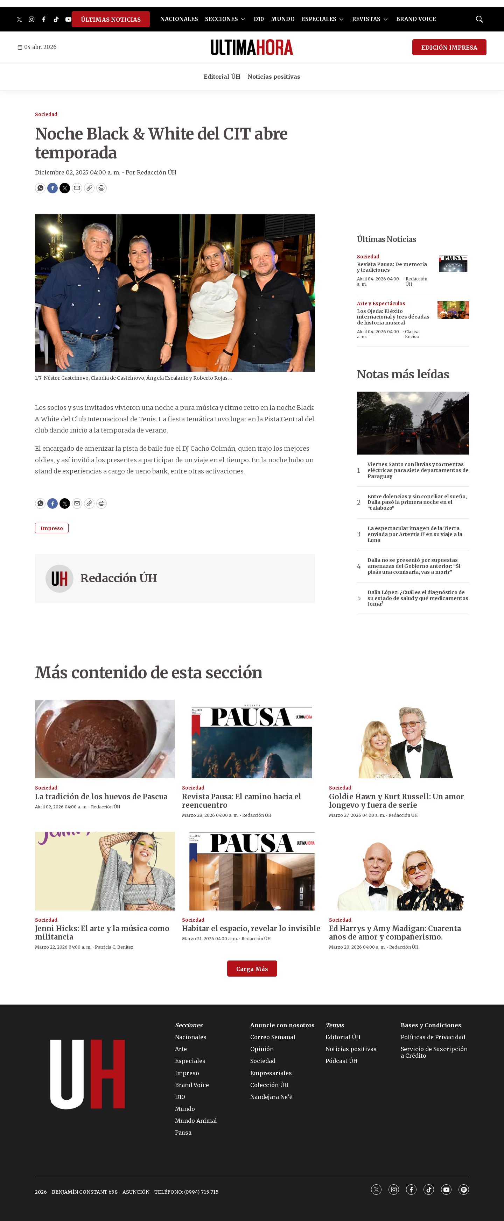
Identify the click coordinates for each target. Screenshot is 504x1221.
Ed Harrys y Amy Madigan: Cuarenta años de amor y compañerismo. (395, 932)
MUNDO (283, 19)
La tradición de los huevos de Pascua (101, 796)
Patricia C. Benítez (114, 947)
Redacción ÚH (118, 578)
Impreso (52, 528)
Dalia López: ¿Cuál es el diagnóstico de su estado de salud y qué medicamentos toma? (418, 598)
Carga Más (252, 968)
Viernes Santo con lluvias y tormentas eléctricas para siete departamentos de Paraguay (418, 470)
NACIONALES (179, 19)
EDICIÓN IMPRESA (449, 47)
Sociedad (46, 114)
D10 (259, 19)
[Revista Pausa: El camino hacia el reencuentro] (252, 739)
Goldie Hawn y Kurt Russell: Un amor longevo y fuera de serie (396, 800)
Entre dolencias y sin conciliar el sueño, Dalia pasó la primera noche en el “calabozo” (417, 502)
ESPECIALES (319, 19)
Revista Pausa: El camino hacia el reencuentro (241, 800)
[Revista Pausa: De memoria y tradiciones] (453, 263)
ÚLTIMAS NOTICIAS (111, 19)
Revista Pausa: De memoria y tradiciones (392, 267)
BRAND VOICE (416, 19)
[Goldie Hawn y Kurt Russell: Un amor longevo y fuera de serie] (399, 739)
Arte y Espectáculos (381, 304)
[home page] (252, 47)
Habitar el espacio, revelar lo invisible (251, 928)
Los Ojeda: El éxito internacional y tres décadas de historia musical (393, 317)
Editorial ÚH (222, 76)
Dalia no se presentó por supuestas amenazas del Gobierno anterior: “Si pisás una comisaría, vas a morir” (414, 566)
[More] (243, 19)
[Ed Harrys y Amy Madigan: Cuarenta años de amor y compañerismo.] (399, 871)
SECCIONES (221, 19)
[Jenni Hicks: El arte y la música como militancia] (105, 871)
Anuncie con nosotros (282, 1025)
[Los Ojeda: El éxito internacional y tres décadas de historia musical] (453, 310)
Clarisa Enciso (412, 334)
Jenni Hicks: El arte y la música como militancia (102, 932)
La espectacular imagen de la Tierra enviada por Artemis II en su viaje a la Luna (415, 534)
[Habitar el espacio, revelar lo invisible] (252, 871)
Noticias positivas (273, 76)
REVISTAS (366, 19)
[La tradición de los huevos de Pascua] (105, 739)
